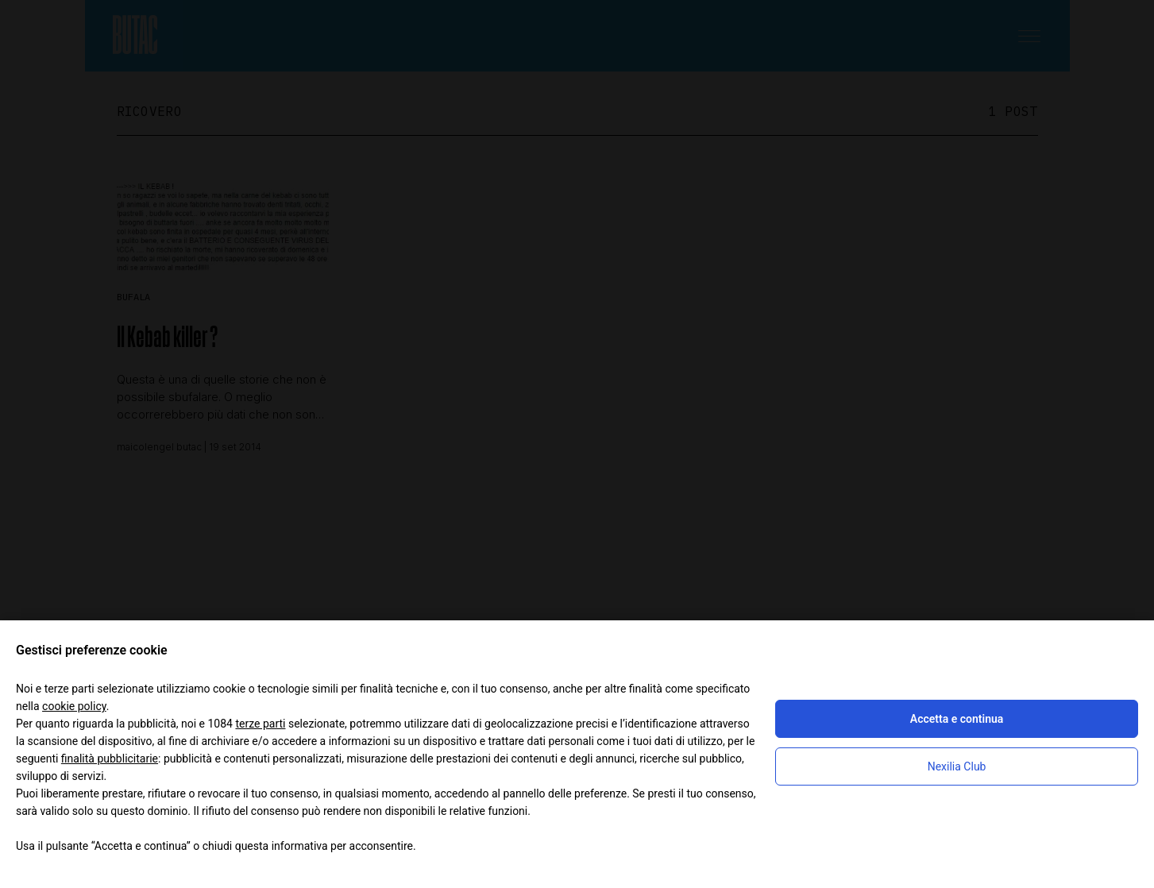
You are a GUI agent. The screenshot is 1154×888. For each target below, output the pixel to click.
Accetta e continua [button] (956, 718)
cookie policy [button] (74, 706)
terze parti (260, 723)
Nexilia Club (957, 766)
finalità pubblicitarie (109, 758)
